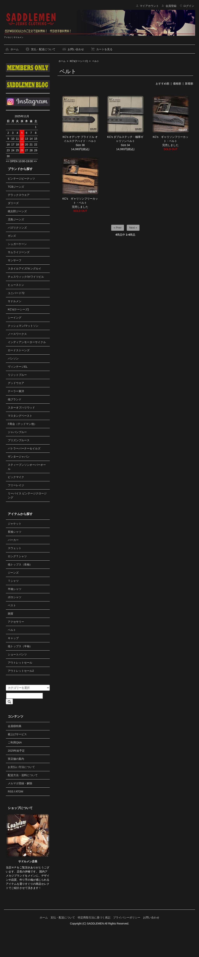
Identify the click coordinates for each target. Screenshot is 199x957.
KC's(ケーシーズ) (79, 61)
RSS (10, 791)
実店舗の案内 (16, 758)
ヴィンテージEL (17, 366)
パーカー (13, 539)
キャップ (13, 638)
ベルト (95, 61)
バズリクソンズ (17, 227)
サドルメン (14, 301)
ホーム (12, 49)
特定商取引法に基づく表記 (94, 917)
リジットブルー (17, 374)
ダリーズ (13, 203)
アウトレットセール (20, 662)
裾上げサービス (17, 734)
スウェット (14, 548)
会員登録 (168, 5)
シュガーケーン (17, 244)
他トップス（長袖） (20, 564)
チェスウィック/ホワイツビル (26, 276)
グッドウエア (16, 383)
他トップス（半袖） (20, 646)
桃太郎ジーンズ (17, 211)
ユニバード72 (16, 293)
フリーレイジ (16, 485)
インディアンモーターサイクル (27, 342)
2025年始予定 (16, 750)
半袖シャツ (14, 589)
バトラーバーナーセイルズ (24, 448)
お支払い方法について (21, 767)
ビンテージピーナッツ (21, 178)
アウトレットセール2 (21, 670)
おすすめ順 (162, 83)
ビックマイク (16, 477)
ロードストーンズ (19, 350)
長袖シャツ (14, 531)
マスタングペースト (20, 415)
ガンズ (12, 235)
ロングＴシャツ (17, 556)
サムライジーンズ (19, 252)
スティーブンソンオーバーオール (27, 466)
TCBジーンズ (16, 186)
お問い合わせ (73, 49)
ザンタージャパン (19, 456)
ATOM (19, 791)
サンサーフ (14, 260)
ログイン (186, 5)
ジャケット (14, 523)
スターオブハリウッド (21, 407)
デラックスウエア (19, 194)
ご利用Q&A (15, 742)
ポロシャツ (14, 597)
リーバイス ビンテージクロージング (27, 495)
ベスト (12, 605)
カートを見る (102, 49)
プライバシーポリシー (126, 917)
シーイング (14, 317)
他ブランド (14, 399)
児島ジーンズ (16, 219)
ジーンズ (13, 572)
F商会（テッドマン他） (22, 423)
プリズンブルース (19, 440)
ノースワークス (17, 333)
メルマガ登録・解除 (20, 783)
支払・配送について (40, 49)
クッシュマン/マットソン (23, 325)
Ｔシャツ (13, 580)
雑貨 (10, 613)
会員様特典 (14, 726)
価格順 (177, 83)
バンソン (13, 358)
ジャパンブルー (17, 432)
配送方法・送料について (23, 775)
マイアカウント (147, 5)
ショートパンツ (17, 654)
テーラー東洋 (16, 391)
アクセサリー (16, 621)
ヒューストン (16, 284)
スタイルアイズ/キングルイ (24, 268)
